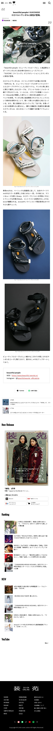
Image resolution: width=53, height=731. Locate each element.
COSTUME (6, 700)
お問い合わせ (38, 702)
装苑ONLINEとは (38, 697)
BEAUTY (21, 705)
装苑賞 (21, 713)
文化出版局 (37, 711)
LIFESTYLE (21, 702)
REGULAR (6, 705)
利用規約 (36, 700)
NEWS (15, 20)
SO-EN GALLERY (22, 700)
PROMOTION (22, 711)
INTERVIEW (6, 702)
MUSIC (5, 713)
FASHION (7, 20)
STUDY (5, 708)
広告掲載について (39, 705)
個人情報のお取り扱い (40, 708)
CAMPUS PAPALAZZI (9, 711)
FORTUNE (21, 708)
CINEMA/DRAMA (23, 697)
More (46, 643)
